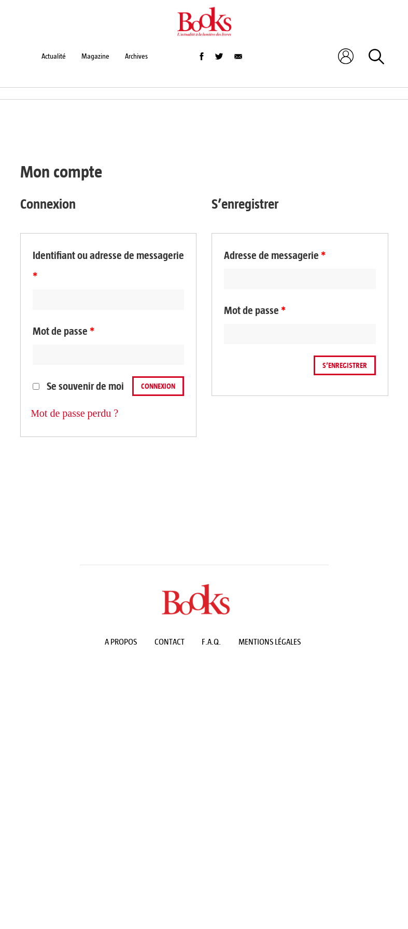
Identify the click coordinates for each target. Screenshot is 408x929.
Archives (136, 56)
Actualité (53, 56)
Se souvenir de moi (78, 386)
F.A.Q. (211, 641)
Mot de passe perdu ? (75, 413)
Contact (169, 641)
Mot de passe (63, 331)
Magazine (95, 56)
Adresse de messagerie (275, 255)
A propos (121, 641)
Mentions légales (269, 641)
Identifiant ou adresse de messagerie (108, 266)
